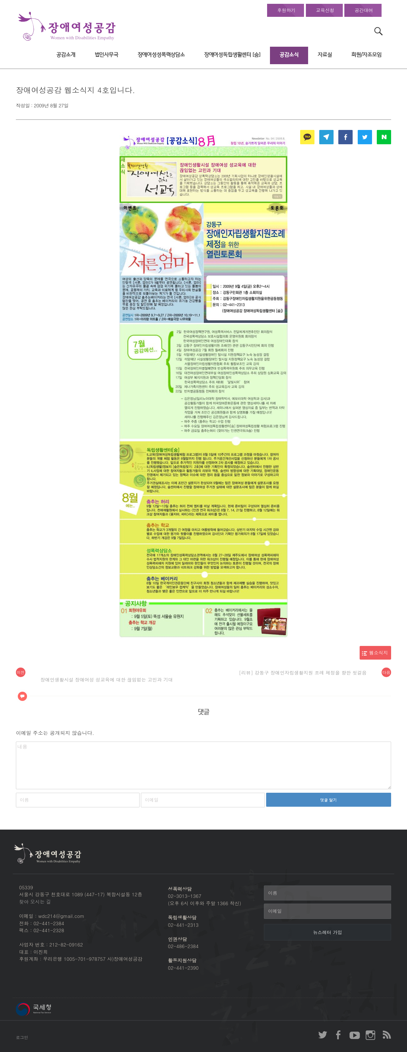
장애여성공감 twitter (323, 1035)
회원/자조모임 (366, 54)
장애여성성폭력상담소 (161, 54)
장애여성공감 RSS (386, 1035)
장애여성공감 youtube (354, 1035)
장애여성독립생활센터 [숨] (232, 54)
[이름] (327, 893)
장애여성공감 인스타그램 (370, 1035)
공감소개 (65, 54)
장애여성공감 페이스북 (339, 1035)
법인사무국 (106, 54)
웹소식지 (378, 652)
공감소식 (288, 54)
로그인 (22, 1037)
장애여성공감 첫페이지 (67, 26)
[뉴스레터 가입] (327, 932)
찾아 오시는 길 (35, 901)
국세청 (47, 1009)
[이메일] (327, 911)
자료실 (325, 54)
